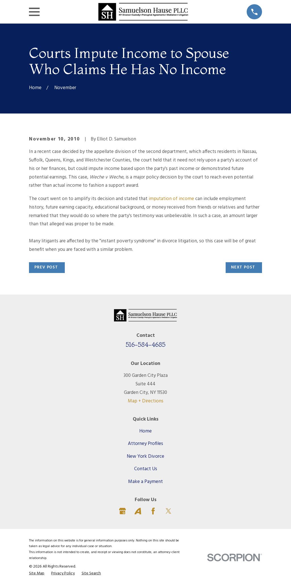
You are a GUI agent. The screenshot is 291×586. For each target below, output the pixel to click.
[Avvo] (137, 511)
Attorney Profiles (145, 444)
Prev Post (46, 267)
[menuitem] (36, 573)
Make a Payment (145, 482)
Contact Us (145, 469)
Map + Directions (145, 401)
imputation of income (172, 199)
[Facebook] (153, 511)
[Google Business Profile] (122, 511)
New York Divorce (145, 456)
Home (145, 431)
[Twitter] (168, 511)
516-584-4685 (145, 344)
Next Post (243, 267)
